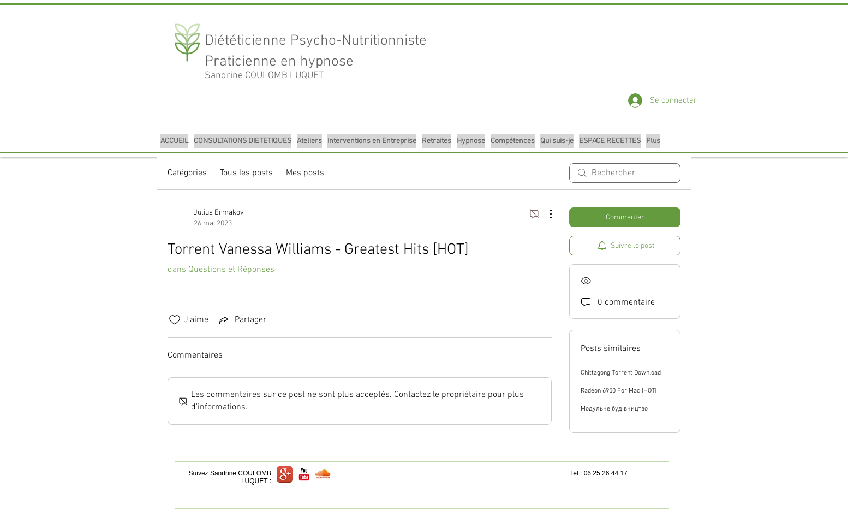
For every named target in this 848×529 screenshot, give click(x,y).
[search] (624, 173)
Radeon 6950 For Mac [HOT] (618, 391)
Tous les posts (246, 173)
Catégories (187, 173)
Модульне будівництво (614, 409)
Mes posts (305, 173)
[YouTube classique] (304, 474)
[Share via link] (241, 319)
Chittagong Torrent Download (621, 373)
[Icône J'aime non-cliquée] (175, 319)
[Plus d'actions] (545, 214)
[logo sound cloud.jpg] (323, 474)
